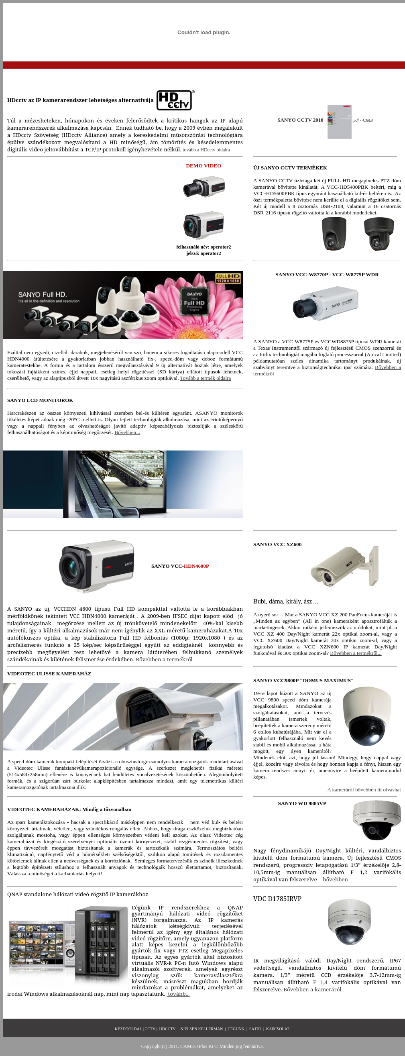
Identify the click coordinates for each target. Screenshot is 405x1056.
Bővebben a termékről (164, 659)
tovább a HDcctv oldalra (206, 150)
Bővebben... (127, 432)
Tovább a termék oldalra (205, 378)
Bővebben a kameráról (312, 989)
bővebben (335, 879)
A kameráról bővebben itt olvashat (364, 790)
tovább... (178, 993)
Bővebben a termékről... (355, 653)
